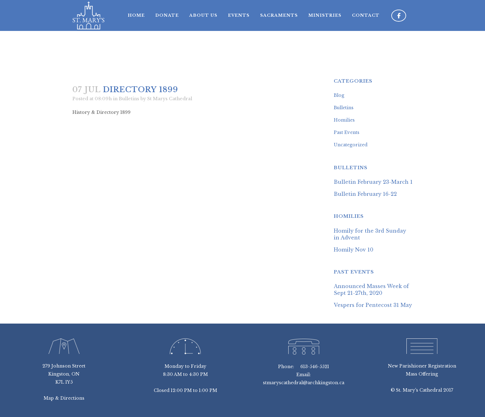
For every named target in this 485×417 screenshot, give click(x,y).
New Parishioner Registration (422, 366)
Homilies (344, 120)
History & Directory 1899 (101, 112)
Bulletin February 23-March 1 (373, 182)
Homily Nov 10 (353, 250)
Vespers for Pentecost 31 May (373, 305)
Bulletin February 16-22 (365, 194)
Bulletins (129, 98)
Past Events (346, 132)
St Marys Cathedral (169, 98)
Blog (339, 95)
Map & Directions (64, 398)
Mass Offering (422, 374)
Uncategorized (350, 145)
